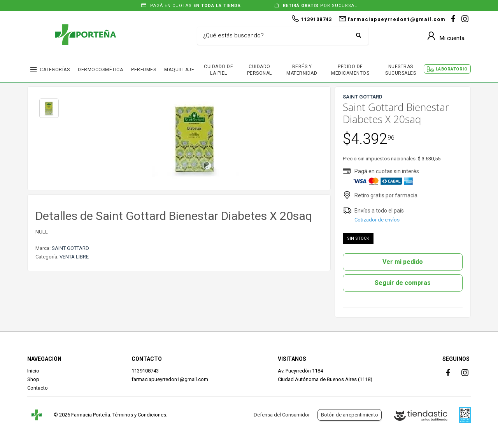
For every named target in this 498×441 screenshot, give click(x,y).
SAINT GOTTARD (70, 248)
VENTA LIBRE (74, 257)
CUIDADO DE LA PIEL (218, 70)
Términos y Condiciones (139, 415)
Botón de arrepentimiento (349, 415)
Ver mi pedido (402, 261)
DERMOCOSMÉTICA (100, 69)
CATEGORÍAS (55, 69)
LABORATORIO (452, 69)
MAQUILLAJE (179, 69)
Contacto (37, 388)
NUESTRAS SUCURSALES (400, 70)
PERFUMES (143, 69)
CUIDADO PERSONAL (259, 70)
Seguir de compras (403, 282)
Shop (33, 379)
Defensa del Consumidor (282, 415)
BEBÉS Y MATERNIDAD (301, 70)
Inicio (33, 371)
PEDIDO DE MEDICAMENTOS (350, 70)
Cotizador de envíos (377, 220)
